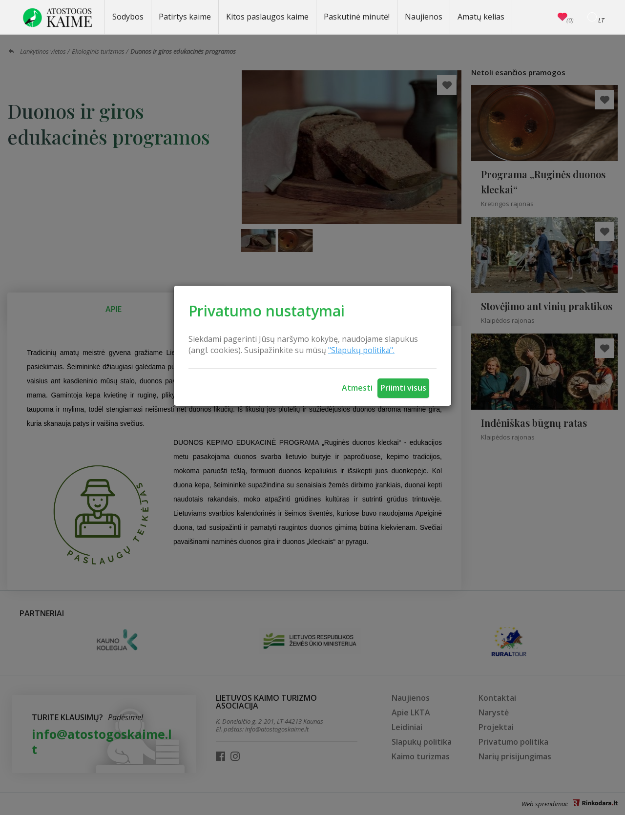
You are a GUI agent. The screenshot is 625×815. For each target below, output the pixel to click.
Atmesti (357, 387)
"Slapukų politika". (361, 350)
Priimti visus (403, 387)
